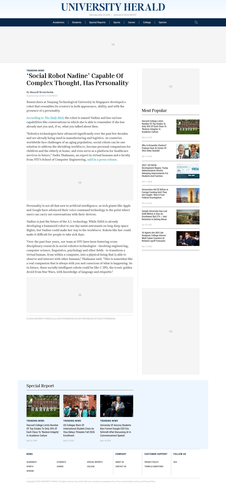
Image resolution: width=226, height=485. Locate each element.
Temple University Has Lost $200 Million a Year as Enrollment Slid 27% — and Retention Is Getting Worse (154, 215)
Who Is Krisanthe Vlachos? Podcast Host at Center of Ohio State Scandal (154, 148)
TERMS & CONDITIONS (154, 466)
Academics (58, 22)
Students (76, 22)
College (147, 22)
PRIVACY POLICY (152, 462)
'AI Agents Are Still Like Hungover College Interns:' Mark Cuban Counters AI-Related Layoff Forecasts (154, 236)
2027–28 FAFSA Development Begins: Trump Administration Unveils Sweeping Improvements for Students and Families (155, 170)
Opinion (163, 22)
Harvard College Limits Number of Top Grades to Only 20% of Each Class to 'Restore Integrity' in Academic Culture (154, 126)
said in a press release (101, 159)
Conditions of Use (133, 481)
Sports (116, 22)
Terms (119, 481)
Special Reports (97, 22)
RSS (175, 462)
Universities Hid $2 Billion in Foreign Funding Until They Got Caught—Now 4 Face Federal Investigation (155, 193)
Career (131, 22)
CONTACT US (120, 466)
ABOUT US (119, 462)
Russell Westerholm (41, 92)
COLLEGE (91, 466)
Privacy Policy (149, 481)
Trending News (35, 70)
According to (45, 118)
